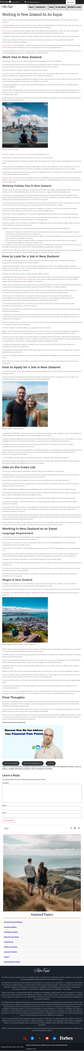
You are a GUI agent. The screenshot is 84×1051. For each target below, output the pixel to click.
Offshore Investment (10, 947)
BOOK (51, 7)
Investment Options (10, 927)
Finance (6, 957)
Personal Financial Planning (13, 922)
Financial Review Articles (12, 962)
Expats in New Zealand (10, 149)
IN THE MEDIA (60, 7)
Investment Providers (11, 932)
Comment (5, 783)
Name (4, 805)
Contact (51, 763)
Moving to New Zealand (10, 178)
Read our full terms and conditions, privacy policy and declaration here (46, 1045)
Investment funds (8, 691)
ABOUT (31, 7)
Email (4, 812)
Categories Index (31, 1049)
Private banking (8, 31)
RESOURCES (41, 7)
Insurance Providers (10, 952)
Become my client (10, 763)
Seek (18, 279)
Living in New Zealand (10, 45)
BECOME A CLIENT (74, 7)
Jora (25, 279)
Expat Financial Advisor (11, 937)
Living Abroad (8, 942)
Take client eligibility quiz (33, 763)
